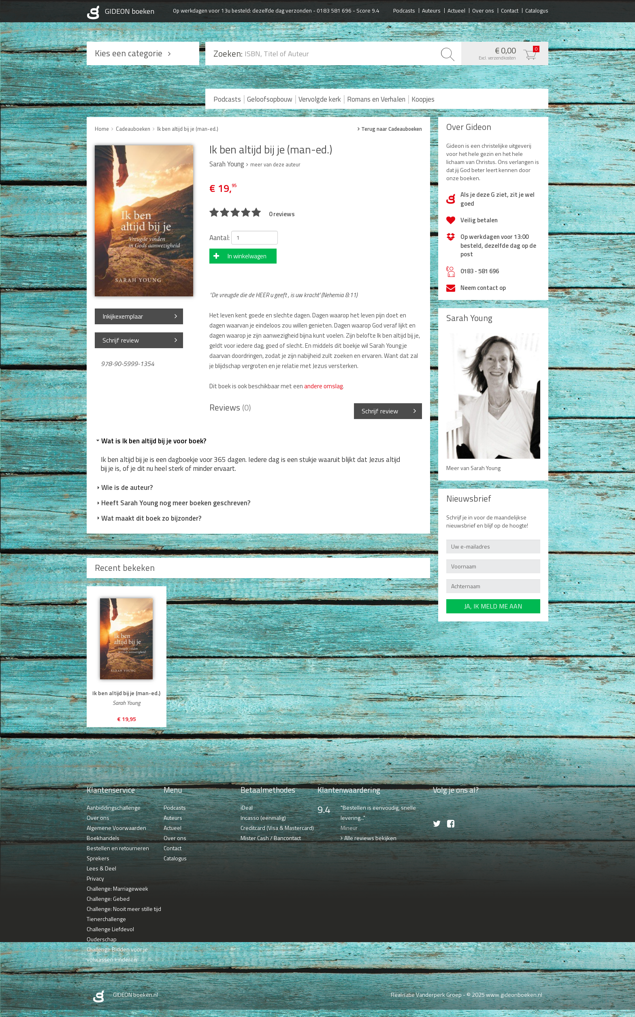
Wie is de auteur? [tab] (124, 487)
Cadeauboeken (133, 129)
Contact (509, 10)
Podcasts (404, 10)
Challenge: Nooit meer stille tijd (124, 908)
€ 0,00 (502, 52)
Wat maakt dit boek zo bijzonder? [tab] (148, 518)
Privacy (95, 878)
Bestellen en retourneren (118, 848)
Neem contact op (483, 287)
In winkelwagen (247, 256)
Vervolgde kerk (319, 99)
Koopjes (423, 99)
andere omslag (323, 386)
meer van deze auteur (275, 164)
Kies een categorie (128, 53)
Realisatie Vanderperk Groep (426, 994)
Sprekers (98, 858)
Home (102, 129)
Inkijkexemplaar (122, 316)
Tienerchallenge (106, 919)
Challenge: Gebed (108, 898)
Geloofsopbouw (269, 99)
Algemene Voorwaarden (116, 827)
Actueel (456, 10)
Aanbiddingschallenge (114, 807)
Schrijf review (120, 340)
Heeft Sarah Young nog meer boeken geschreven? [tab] (172, 503)
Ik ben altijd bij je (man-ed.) (187, 129)
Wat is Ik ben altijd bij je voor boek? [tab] (150, 441)
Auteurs (431, 10)
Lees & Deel (101, 868)
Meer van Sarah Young (473, 468)
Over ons (483, 10)
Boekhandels (103, 838)
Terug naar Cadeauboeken (391, 129)
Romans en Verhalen (376, 99)
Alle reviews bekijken (370, 838)
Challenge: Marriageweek (117, 888)
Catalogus (536, 10)
